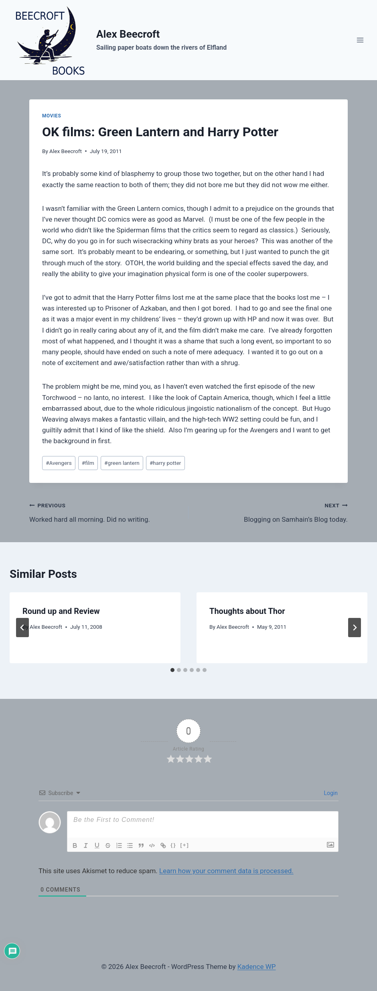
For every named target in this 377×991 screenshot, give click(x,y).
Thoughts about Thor (247, 611)
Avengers (59, 463)
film (88, 463)
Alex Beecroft (65, 151)
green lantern (122, 463)
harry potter (165, 463)
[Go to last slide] (22, 627)
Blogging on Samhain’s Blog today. (271, 511)
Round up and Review (61, 611)
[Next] (354, 627)
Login (330, 793)
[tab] (172, 670)
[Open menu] (360, 40)
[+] (186, 845)
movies (51, 116)
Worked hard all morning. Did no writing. (105, 511)
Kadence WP (256, 967)
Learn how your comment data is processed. (226, 871)
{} (175, 845)
